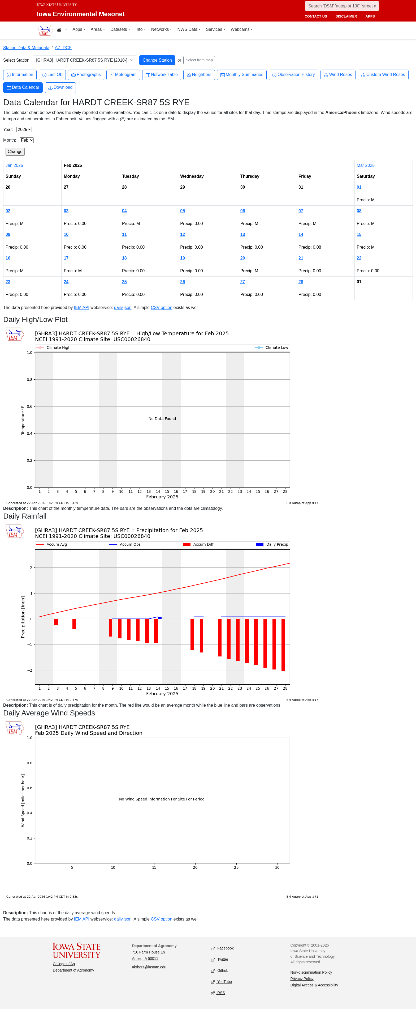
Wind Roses (338, 74)
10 (66, 234)
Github (219, 970)
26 (182, 281)
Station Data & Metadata (26, 47)
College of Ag (64, 964)
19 (182, 258)
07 (300, 211)
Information (20, 74)
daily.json (123, 307)
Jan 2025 (14, 165)
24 (66, 281)
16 (8, 258)
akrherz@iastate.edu (149, 967)
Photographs (86, 74)
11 (124, 234)
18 (124, 258)
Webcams (240, 29)
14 (300, 234)
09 (8, 234)
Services (214, 29)
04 (124, 211)
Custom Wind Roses (383, 74)
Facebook (222, 948)
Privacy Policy (302, 979)
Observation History (293, 74)
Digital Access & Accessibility (314, 985)
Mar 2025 (366, 165)
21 (300, 258)
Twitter (219, 959)
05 (182, 211)
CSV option (161, 307)
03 (66, 211)
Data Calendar (23, 87)
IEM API (81, 307)
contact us (316, 16)
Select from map (199, 60)
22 (359, 258)
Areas (96, 29)
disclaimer (346, 16)
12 (182, 234)
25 (124, 281)
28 (300, 281)
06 (242, 211)
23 (8, 281)
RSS (218, 993)
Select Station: (17, 60)
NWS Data (187, 29)
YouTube (221, 982)
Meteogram (123, 74)
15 (359, 234)
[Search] (342, 6)
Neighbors (199, 74)
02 (8, 211)
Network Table (162, 74)
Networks (160, 29)
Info (139, 29)
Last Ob (52, 74)
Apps (77, 29)
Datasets (118, 29)
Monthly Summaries (241, 74)
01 (359, 187)
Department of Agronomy (73, 970)
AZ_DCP (63, 47)
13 (242, 234)
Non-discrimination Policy (311, 972)
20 (242, 258)
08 (359, 211)
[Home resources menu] (62, 30)
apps (370, 16)
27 (242, 281)
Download (60, 87)
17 (66, 258)
